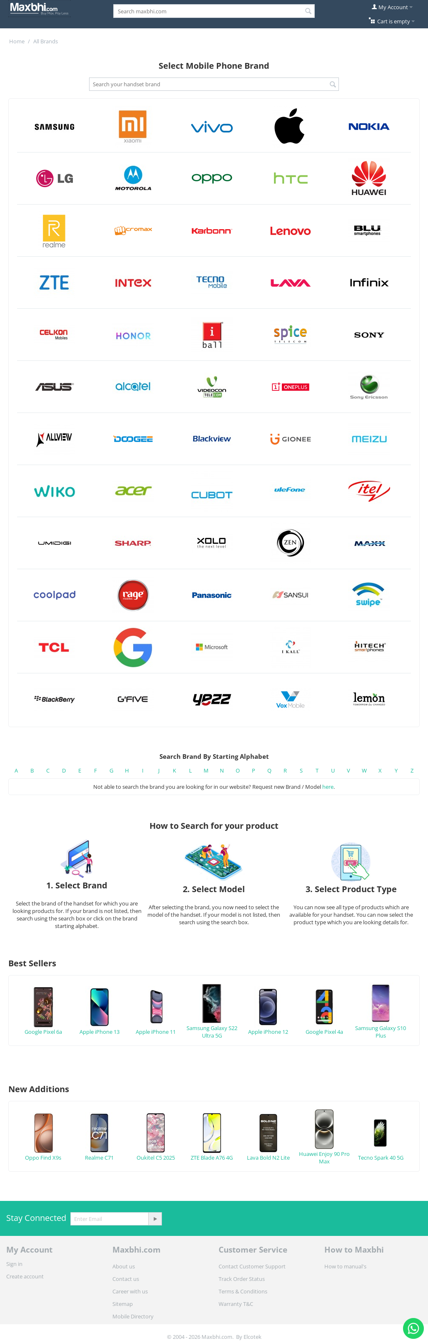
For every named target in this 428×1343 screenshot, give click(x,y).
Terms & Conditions (243, 1291)
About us (123, 1266)
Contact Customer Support (252, 1266)
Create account (25, 1276)
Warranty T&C (236, 1304)
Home (17, 41)
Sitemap (122, 1304)
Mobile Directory (133, 1316)
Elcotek (252, 1336)
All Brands (45, 41)
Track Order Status (242, 1279)
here (327, 786)
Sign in (14, 1264)
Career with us (130, 1291)
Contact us (125, 1279)
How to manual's (345, 1266)
